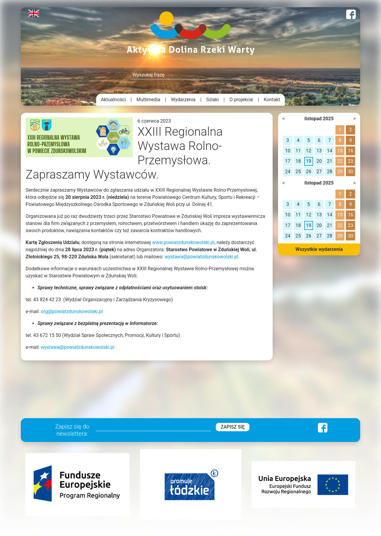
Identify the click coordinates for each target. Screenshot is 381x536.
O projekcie (241, 99)
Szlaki (212, 99)
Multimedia (148, 99)
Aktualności (113, 99)
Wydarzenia (183, 99)
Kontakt (272, 99)
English (34, 13)
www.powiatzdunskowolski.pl (183, 242)
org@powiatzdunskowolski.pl (72, 311)
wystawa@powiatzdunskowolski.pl (201, 257)
